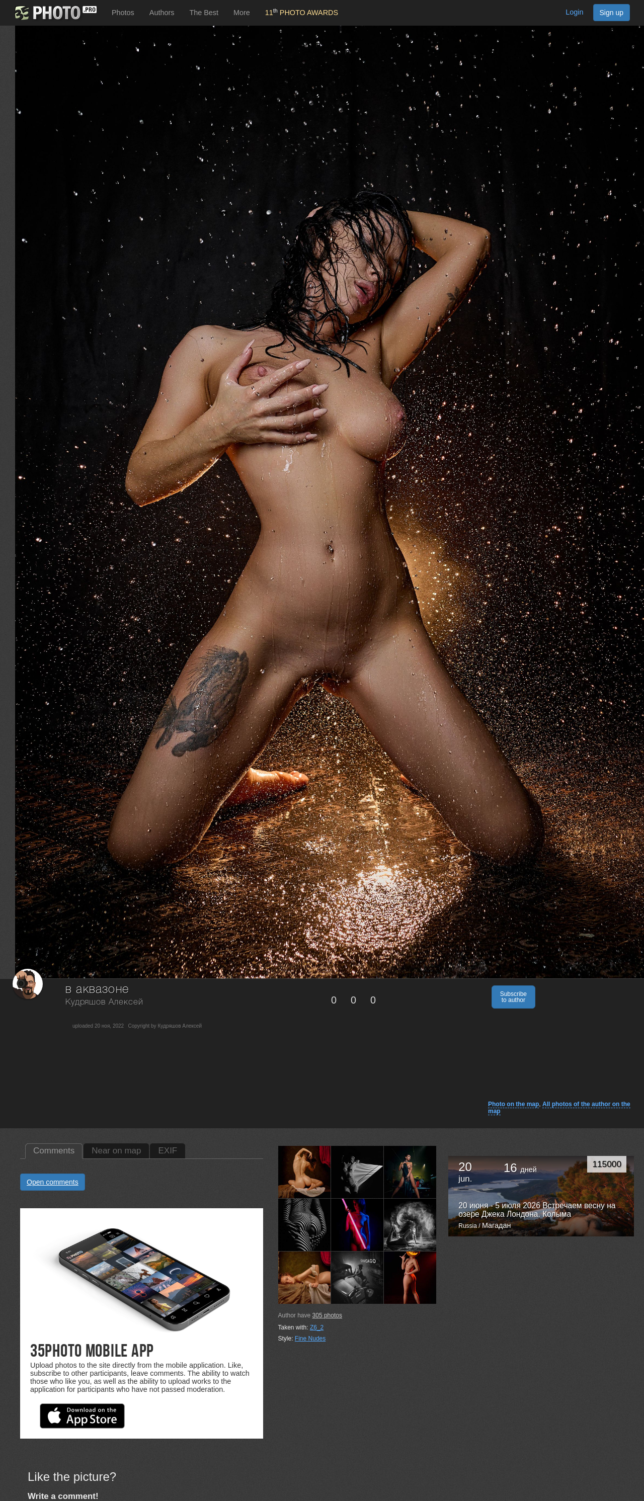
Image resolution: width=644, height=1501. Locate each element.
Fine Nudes (310, 1338)
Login (574, 12)
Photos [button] (123, 13)
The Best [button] (203, 13)
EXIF (167, 1150)
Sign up (611, 13)
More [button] (241, 13)
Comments (53, 1150)
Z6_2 (317, 1327)
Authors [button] (162, 13)
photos (327, 1315)
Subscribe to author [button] (513, 997)
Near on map (116, 1150)
